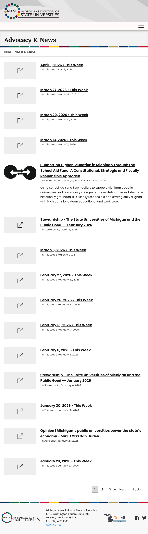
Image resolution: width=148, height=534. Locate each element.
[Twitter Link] (144, 517)
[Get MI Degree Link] (115, 517)
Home (7, 52)
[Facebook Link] (137, 517)
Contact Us (53, 525)
